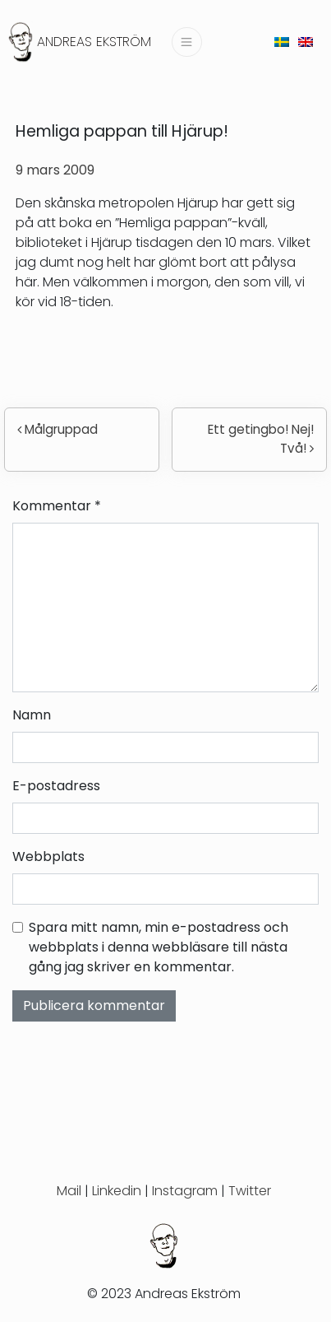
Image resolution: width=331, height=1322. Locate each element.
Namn (31, 714)
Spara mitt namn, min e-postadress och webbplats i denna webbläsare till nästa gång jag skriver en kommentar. (158, 947)
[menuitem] (281, 42)
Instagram (185, 1190)
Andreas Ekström (94, 41)
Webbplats (48, 856)
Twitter (249, 1190)
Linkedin (116, 1190)
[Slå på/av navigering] (186, 41)
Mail (69, 1190)
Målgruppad (57, 429)
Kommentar (56, 505)
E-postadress (56, 785)
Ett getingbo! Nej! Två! (261, 439)
